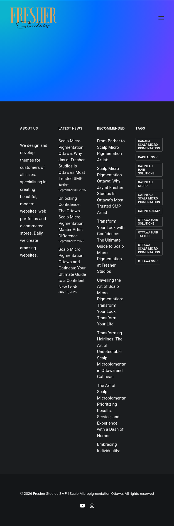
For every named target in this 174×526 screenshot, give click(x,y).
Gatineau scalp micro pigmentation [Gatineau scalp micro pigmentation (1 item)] (149, 198)
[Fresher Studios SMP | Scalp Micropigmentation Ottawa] (33, 18)
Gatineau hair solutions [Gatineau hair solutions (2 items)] (146, 169)
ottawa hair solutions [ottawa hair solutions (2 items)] (148, 221)
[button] (161, 18)
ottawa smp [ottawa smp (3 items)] (148, 261)
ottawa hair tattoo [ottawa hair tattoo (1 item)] (148, 234)
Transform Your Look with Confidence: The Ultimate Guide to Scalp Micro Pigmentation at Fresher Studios (111, 246)
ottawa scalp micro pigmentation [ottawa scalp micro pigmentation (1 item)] (149, 248)
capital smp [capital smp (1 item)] (148, 157)
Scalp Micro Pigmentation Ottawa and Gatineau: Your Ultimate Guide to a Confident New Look (72, 268)
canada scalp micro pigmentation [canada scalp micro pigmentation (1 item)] (149, 144)
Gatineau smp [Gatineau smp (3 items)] (149, 211)
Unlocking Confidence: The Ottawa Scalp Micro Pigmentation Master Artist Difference (70, 217)
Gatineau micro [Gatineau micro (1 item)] (145, 184)
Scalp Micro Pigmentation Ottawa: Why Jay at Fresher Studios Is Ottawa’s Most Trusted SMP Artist (71, 162)
